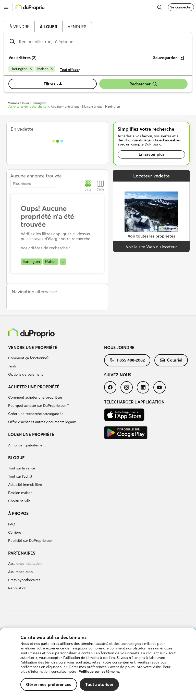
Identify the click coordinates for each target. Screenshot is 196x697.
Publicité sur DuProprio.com (30, 540)
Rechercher (143, 84)
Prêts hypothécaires (24, 580)
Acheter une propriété (33, 386)
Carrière (14, 532)
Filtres (53, 83)
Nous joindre (119, 347)
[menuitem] (56, 361)
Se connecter (181, 7)
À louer (48, 26)
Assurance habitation (25, 563)
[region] (98, 662)
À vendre (19, 26)
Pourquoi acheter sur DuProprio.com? (38, 405)
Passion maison (20, 492)
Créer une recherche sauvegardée (36, 413)
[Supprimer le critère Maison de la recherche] (45, 69)
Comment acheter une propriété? (35, 397)
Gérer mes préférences (48, 684)
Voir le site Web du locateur (151, 246)
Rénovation (17, 588)
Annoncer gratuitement (27, 445)
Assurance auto (20, 571)
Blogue (16, 457)
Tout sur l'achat (20, 476)
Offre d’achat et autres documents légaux (42, 422)
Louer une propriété (31, 434)
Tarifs (12, 366)
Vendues (77, 26)
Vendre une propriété (32, 347)
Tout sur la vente (21, 468)
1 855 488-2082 (127, 360)
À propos (18, 513)
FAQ (11, 524)
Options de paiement (25, 374)
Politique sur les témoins (99, 671)
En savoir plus (151, 154)
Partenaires (21, 553)
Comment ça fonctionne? (28, 358)
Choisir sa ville (19, 501)
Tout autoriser (99, 684)
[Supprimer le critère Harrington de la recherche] (21, 69)
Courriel (171, 360)
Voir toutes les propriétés (151, 236)
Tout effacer (70, 69)
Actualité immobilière (25, 484)
